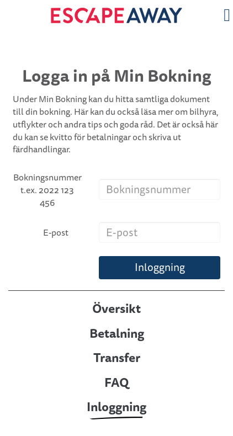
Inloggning (160, 267)
